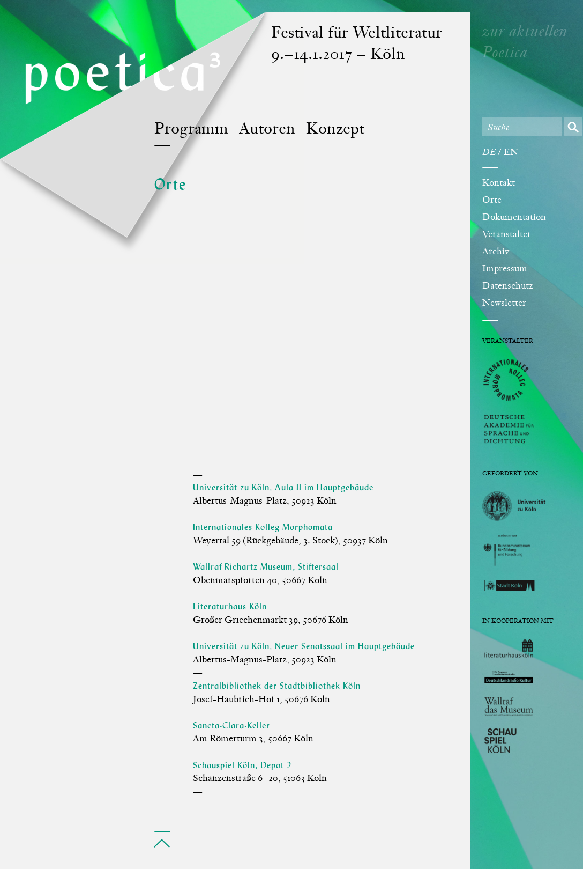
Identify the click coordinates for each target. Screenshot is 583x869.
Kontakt (498, 183)
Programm (191, 129)
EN (511, 152)
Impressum (504, 269)
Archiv (495, 251)
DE (489, 152)
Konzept (335, 129)
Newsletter (504, 303)
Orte (492, 200)
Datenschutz (507, 286)
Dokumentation (514, 217)
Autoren (267, 129)
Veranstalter (506, 234)
